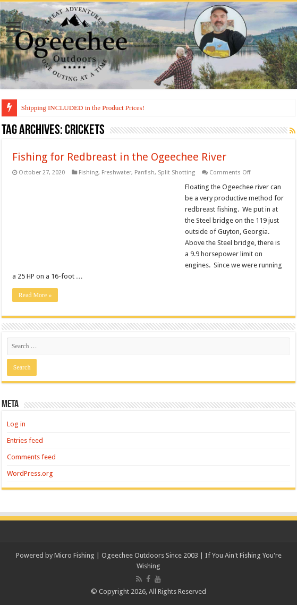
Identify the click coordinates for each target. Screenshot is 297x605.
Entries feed (25, 440)
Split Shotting (176, 172)
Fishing (88, 172)
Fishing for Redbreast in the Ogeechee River (119, 156)
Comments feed (31, 457)
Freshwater (116, 172)
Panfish (144, 172)
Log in (16, 424)
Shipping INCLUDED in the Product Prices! (83, 108)
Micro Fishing (74, 555)
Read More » (35, 295)
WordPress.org (30, 473)
